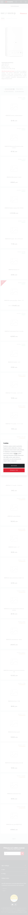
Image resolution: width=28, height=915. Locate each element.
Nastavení (14, 465)
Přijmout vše (14, 470)
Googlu (15, 453)
